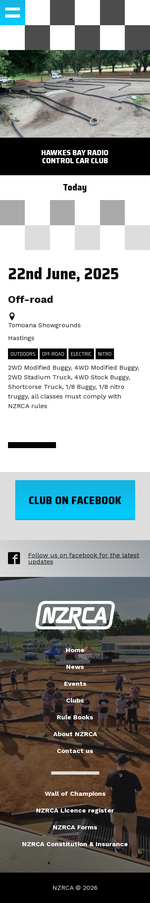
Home (75, 650)
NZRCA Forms (75, 827)
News (75, 667)
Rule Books (75, 717)
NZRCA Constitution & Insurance (75, 844)
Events (75, 683)
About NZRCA (75, 734)
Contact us (75, 751)
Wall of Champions (75, 793)
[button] (12, 12)
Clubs (75, 700)
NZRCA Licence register (75, 810)
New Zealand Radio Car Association (75, 615)
